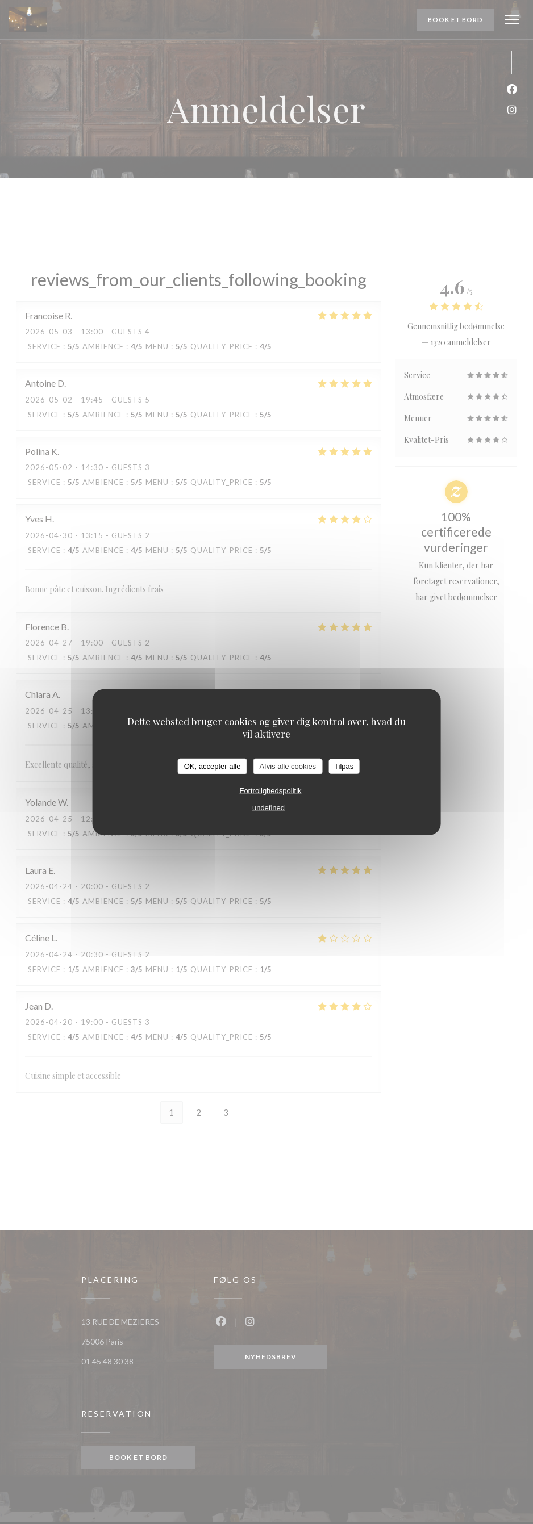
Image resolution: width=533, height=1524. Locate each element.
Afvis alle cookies (287, 766)
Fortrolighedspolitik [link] (270, 790)
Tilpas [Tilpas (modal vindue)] (343, 766)
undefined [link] (268, 807)
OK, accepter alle (212, 766)
